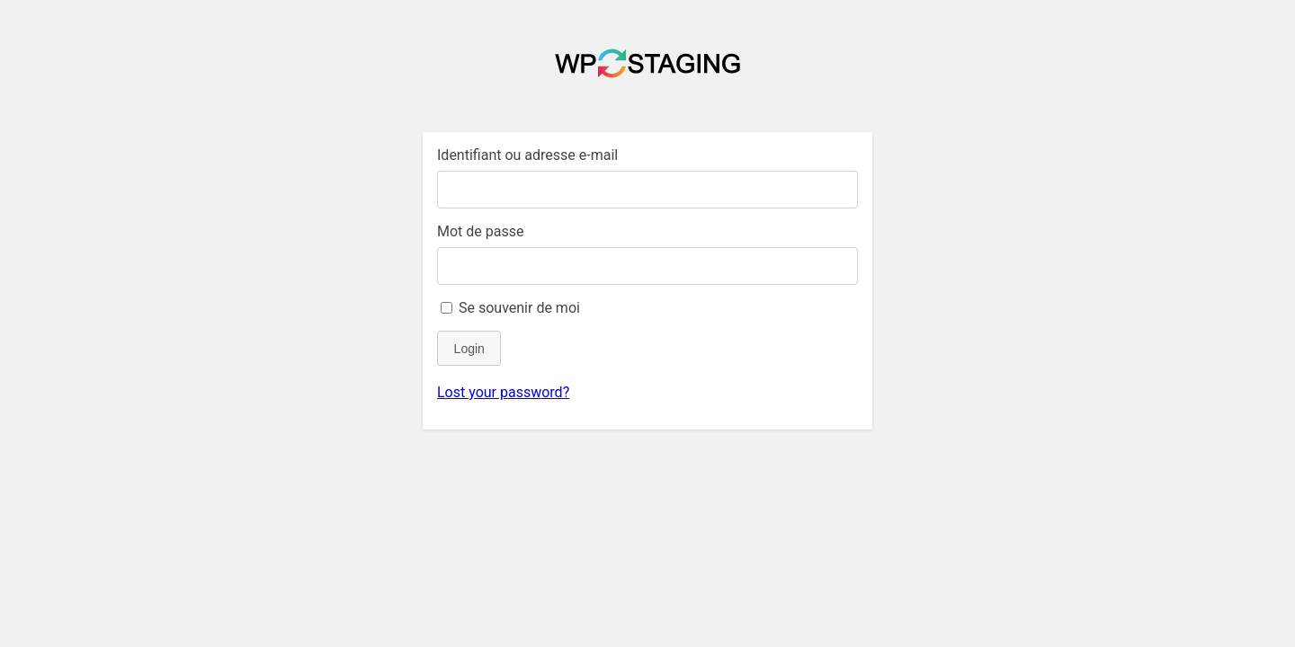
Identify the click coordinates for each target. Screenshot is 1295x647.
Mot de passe (480, 231)
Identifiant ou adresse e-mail (527, 155)
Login (469, 348)
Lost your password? (503, 392)
